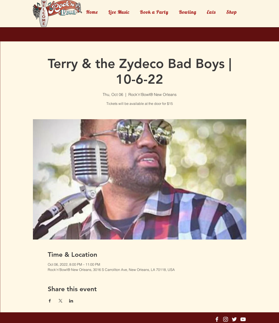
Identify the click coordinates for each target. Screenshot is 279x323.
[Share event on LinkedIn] (71, 301)
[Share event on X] (60, 301)
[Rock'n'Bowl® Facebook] (217, 319)
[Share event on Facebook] (50, 301)
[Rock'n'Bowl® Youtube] (243, 319)
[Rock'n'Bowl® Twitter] (234, 319)
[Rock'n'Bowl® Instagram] (225, 319)
